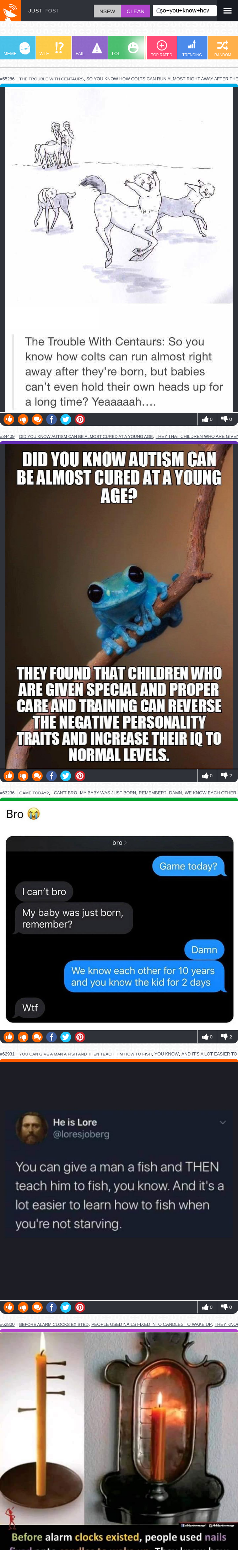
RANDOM (222, 48)
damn (175, 792)
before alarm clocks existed (54, 1324)
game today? (34, 792)
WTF (51, 49)
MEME (17, 49)
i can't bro (64, 792)
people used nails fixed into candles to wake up (151, 1324)
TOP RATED (161, 48)
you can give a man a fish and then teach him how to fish (85, 1054)
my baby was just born (108, 792)
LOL (125, 49)
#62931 (7, 1054)
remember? (153, 792)
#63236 (7, 792)
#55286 (7, 78)
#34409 (7, 436)
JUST (44, 11)
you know (167, 1054)
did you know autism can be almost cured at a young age (86, 436)
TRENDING (192, 48)
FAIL (89, 49)
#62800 (7, 1324)
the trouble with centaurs (51, 78)
